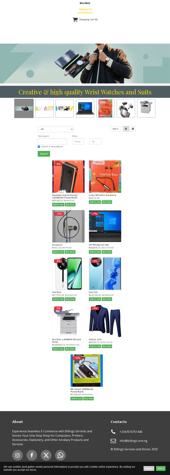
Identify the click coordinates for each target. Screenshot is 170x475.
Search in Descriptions (50, 146)
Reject (148, 468)
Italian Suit (95, 339)
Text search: (43, 136)
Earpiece (57, 245)
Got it (161, 468)
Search (44, 153)
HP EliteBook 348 (98, 245)
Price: (75, 136)
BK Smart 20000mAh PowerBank (81, 390)
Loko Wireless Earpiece (102, 195)
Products (85, 9)
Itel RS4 (56, 292)
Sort (116, 129)
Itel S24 (93, 292)
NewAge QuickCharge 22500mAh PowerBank (64, 196)
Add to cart (58, 204)
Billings (85, 3)
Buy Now (70, 204)
